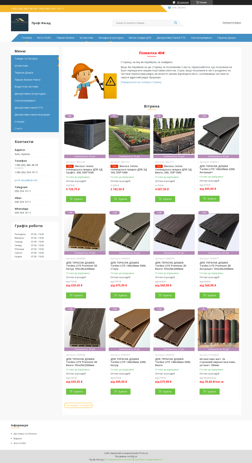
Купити (78, 199)
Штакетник (86, 37)
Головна (27, 37)
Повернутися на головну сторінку (141, 82)
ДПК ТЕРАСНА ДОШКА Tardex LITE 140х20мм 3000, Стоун (128, 265)
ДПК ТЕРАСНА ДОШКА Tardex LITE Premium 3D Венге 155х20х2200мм (81, 362)
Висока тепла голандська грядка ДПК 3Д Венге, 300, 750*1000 (173, 169)
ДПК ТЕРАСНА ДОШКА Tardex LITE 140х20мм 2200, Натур (128, 362)
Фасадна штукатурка (110, 37)
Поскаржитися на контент (118, 459)
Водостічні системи (26, 86)
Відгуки (18, 438)
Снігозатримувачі (201, 37)
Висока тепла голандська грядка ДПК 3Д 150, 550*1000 (129, 169)
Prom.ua (143, 453)
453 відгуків (183, 2)
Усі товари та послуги (78, 405)
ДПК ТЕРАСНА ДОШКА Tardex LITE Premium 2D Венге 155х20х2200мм (170, 265)
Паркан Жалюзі (65, 37)
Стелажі (19, 121)
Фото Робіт (44, 37)
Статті (18, 128)
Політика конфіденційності (149, 459)
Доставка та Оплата (25, 433)
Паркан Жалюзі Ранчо (28, 79)
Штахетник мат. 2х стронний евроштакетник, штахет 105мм (218, 362)
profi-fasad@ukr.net (26, 180)
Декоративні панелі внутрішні (32, 114)
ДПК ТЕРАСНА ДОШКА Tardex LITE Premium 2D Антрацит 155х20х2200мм (216, 265)
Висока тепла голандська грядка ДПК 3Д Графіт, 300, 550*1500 (84, 169)
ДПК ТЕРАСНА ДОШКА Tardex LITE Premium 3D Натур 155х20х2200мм (81, 265)
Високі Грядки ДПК (140, 37)
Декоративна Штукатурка (30, 93)
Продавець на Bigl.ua (126, 456)
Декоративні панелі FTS (29, 107)
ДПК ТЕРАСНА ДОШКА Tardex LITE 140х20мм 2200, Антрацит (217, 169)
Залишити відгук (231, 22)
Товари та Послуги (26, 58)
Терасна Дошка (226, 37)
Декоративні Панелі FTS (171, 37)
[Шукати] (175, 23)
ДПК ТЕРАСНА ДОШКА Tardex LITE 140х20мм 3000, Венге (173, 362)
